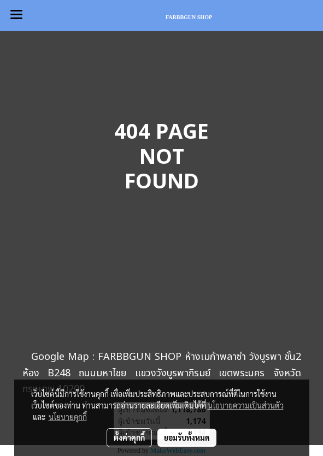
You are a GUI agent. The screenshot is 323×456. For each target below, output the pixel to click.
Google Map (60, 357)
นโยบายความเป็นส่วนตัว (246, 405)
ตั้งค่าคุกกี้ (129, 437)
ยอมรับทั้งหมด (187, 437)
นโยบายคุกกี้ (68, 417)
